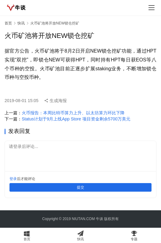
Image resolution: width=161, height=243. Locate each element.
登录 (13, 179)
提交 (80, 187)
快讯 (21, 23)
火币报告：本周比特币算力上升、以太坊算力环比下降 (73, 112)
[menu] (151, 7)
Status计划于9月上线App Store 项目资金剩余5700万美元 (76, 118)
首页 (8, 23)
